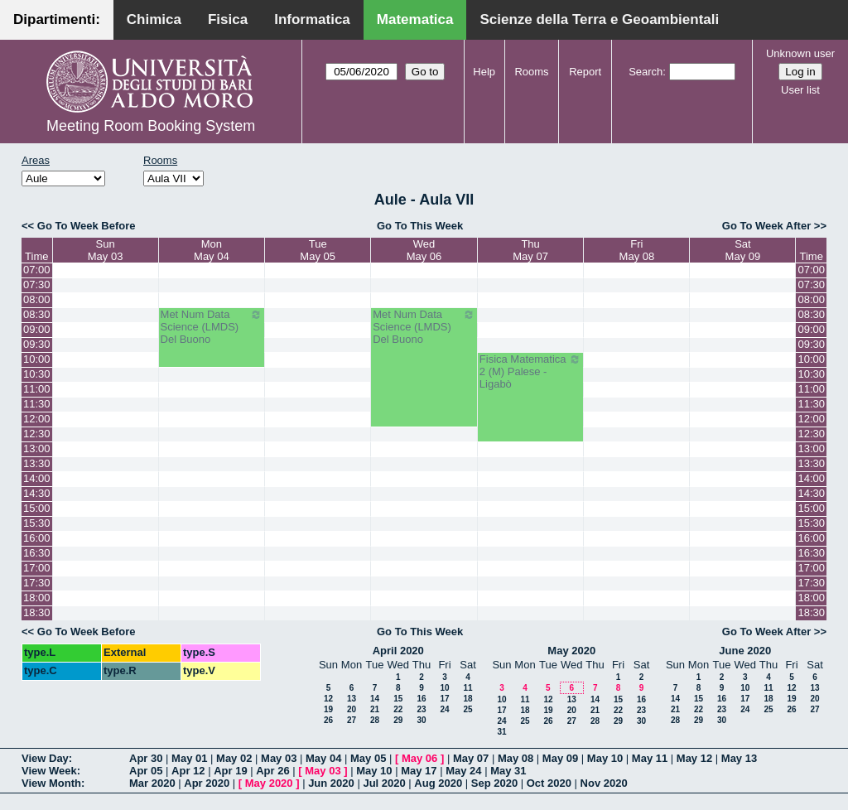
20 (351, 709)
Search (645, 71)
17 (444, 698)
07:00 (37, 269)
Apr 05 (145, 770)
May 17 (418, 770)
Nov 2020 (604, 783)
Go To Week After (766, 225)
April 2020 (398, 650)
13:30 (37, 463)
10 (444, 687)
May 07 (471, 758)
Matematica (415, 19)
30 (421, 720)
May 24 (463, 770)
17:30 (37, 582)
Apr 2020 (206, 783)
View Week (49, 770)
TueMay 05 (317, 250)
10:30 (37, 374)
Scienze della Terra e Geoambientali (599, 19)
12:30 (37, 433)
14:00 (37, 478)
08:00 (37, 299)
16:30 (37, 553)
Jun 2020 (331, 783)
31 (501, 731)
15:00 (37, 508)
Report (585, 71)
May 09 (560, 758)
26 (328, 720)
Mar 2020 (152, 783)
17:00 (37, 568)
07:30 (37, 284)
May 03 (278, 758)
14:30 (37, 493)
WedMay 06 (424, 250)
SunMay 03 (105, 250)
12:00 (37, 418)
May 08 (515, 758)
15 (397, 698)
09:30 (37, 344)
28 (374, 720)
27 (351, 720)
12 (328, 698)
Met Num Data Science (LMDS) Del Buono (212, 326)
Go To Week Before (86, 225)
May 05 (368, 758)
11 (467, 687)
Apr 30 (145, 758)
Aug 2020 (438, 783)
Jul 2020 (384, 783)
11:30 (37, 404)
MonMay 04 (211, 250)
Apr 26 (272, 770)
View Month (51, 783)
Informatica (312, 19)
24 (444, 709)
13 (351, 698)
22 (397, 709)
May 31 (508, 770)
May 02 (234, 758)
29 (397, 720)
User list (800, 90)
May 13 (739, 758)
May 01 (189, 758)
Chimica (154, 19)
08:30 (37, 314)
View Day (45, 758)
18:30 (37, 612)
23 (421, 709)
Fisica (228, 19)
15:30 (37, 523)
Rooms (531, 71)
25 (467, 709)
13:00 (37, 448)
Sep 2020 (494, 783)
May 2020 (571, 650)
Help (484, 71)
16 (421, 698)
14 (374, 698)
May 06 (419, 758)
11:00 (37, 389)
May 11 (649, 758)
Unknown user (800, 53)
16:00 (37, 538)
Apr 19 (230, 770)
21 (374, 709)
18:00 (37, 597)
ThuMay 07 (530, 250)
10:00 (37, 359)
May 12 (694, 758)
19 (328, 709)
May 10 (605, 758)
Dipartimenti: (56, 19)
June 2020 (745, 650)
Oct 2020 (549, 783)
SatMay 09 (743, 250)
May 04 (323, 758)
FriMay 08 (637, 250)
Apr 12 (188, 770)
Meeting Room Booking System (150, 126)
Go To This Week (420, 225)
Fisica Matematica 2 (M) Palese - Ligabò (530, 371)
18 (467, 698)
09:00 (37, 329)
